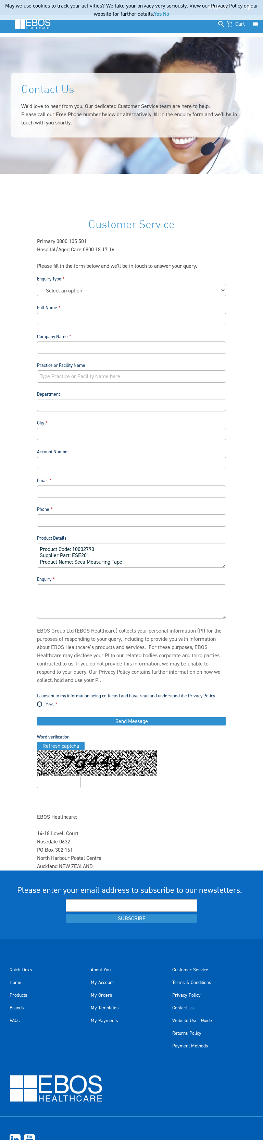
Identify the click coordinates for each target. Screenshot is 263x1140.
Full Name (47, 308)
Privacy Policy (114, 672)
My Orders (101, 995)
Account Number (53, 452)
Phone (43, 509)
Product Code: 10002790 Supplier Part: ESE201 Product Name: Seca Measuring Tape (131, 555)
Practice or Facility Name (61, 365)
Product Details (51, 538)
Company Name (52, 336)
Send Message (131, 721)
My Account (102, 983)
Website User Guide (192, 1021)
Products (18, 995)
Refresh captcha (60, 746)
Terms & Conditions (191, 983)
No (166, 14)
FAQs (15, 1021)
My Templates (105, 1008)
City (40, 423)
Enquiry (44, 579)
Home (15, 983)
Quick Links (21, 970)
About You (101, 970)
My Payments (104, 1021)
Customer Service (190, 970)
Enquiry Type (49, 279)
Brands (17, 1008)
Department (48, 394)
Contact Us (183, 1008)
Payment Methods (190, 1046)
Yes (50, 705)
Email (42, 480)
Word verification (53, 737)
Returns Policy (186, 1033)
